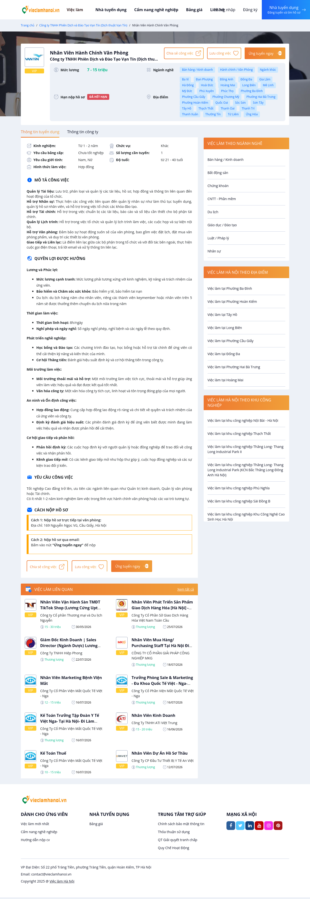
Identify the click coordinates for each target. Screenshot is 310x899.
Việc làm (83, 9)
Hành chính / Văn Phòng (236, 70)
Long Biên (249, 85)
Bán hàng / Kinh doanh (197, 70)
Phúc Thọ (227, 91)
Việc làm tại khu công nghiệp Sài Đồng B (239, 501)
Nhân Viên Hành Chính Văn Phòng (104, 55)
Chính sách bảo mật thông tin (181, 825)
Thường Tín (213, 114)
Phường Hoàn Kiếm (195, 103)
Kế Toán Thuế (53, 754)
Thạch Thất (206, 108)
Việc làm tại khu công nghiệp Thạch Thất (239, 433)
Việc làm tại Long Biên (225, 327)
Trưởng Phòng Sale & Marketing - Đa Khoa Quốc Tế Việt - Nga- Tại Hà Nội (162, 684)
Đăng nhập (224, 9)
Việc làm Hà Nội (62, 883)
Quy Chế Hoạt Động (173, 849)
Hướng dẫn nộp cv (35, 841)
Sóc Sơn (240, 103)
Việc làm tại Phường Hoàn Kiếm (232, 301)
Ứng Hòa (252, 114)
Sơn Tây (258, 103)
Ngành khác (268, 70)
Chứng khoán (218, 185)
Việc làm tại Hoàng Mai (225, 380)
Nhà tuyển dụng (113, 9)
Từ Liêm (233, 114)
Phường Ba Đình (252, 91)
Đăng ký (248, 9)
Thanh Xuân (190, 114)
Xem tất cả (185, 591)
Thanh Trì (248, 108)
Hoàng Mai (227, 85)
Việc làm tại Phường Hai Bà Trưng (234, 367)
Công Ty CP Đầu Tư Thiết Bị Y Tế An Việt (163, 762)
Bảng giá (192, 9)
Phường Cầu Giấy (193, 97)
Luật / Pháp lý (218, 238)
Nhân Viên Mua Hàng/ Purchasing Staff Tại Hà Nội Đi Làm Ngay (160, 647)
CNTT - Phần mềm (222, 198)
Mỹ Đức (187, 91)
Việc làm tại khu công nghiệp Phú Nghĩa (239, 488)
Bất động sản (218, 172)
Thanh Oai (228, 108)
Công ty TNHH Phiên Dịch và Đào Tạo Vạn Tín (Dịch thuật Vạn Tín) (83, 25)
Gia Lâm (265, 79)
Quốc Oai (221, 103)
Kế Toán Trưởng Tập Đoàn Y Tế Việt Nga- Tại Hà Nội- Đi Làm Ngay (69, 722)
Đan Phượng (204, 79)
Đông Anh (226, 79)
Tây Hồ (186, 108)
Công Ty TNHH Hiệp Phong (61, 654)
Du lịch (213, 212)
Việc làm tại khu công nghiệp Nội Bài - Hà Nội (243, 420)
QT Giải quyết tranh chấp (177, 841)
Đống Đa (246, 79)
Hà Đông (188, 85)
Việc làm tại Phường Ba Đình (230, 288)
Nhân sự (214, 251)
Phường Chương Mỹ (225, 97)
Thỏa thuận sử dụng (174, 833)
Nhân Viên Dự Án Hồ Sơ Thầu (159, 754)
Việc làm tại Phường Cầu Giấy (231, 340)
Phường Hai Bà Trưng (261, 97)
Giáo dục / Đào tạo (222, 225)
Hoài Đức (207, 85)
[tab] (40, 132)
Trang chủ (27, 25)
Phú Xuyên (206, 91)
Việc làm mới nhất (35, 825)
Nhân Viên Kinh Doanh (153, 716)
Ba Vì (185, 79)
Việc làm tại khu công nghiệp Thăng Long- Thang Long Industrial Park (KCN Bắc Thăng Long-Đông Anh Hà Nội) (246, 469)
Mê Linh (268, 85)
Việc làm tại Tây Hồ (222, 314)
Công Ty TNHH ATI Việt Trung (154, 724)
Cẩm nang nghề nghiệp (156, 9)
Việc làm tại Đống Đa (224, 354)
